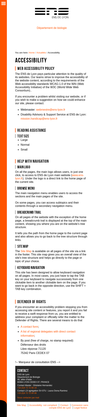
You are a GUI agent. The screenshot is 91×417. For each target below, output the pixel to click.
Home (32, 52)
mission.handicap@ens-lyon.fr (39, 118)
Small (24, 149)
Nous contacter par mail (28, 397)
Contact (64, 405)
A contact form (29, 326)
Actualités (41, 52)
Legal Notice (80, 407)
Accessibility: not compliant (43, 405)
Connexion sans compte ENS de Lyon (68, 406)
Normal (25, 144)
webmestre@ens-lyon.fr (50, 109)
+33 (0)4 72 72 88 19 (27, 388)
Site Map (26, 251)
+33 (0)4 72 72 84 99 (27, 393)
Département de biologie (52, 27)
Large (24, 139)
